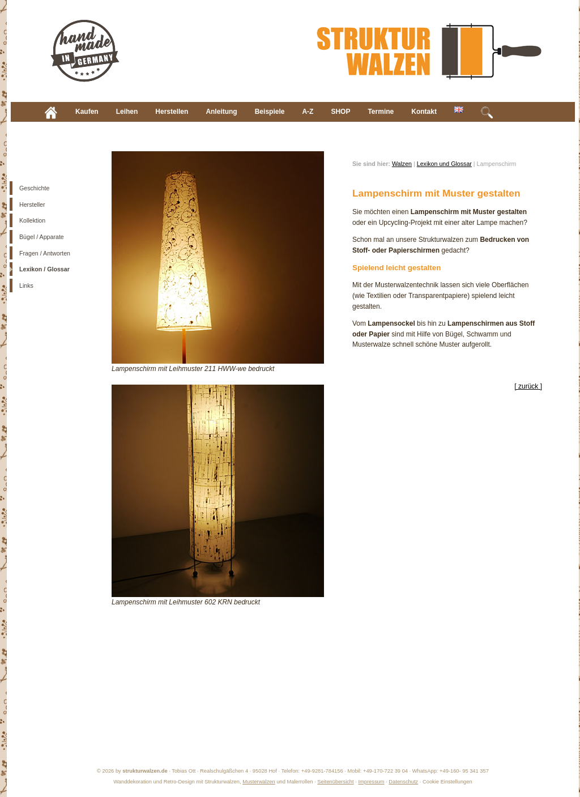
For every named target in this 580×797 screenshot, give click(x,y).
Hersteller (32, 204)
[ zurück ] (528, 386)
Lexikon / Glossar (44, 269)
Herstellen (171, 112)
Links (26, 285)
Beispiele (270, 112)
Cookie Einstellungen (447, 782)
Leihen (127, 112)
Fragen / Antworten (44, 253)
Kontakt (424, 112)
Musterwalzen (258, 782)
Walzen (402, 163)
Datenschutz (403, 782)
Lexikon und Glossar (444, 163)
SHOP (340, 112)
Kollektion (32, 220)
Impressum (371, 782)
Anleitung (221, 112)
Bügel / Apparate (41, 236)
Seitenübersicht (335, 782)
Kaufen (87, 112)
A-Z (307, 112)
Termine (381, 112)
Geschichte (34, 188)
